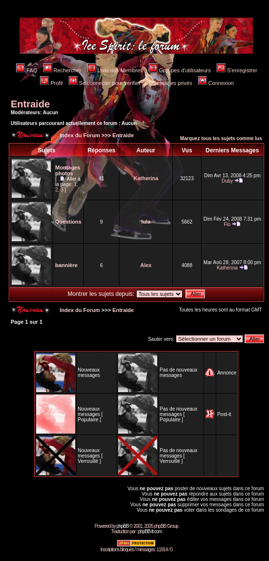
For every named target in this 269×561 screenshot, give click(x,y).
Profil (51, 83)
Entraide (30, 104)
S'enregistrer (237, 70)
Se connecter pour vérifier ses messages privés (130, 83)
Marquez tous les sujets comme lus (221, 138)
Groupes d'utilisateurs (180, 70)
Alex (145, 265)
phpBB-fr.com (150, 531)
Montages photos (67, 170)
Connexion (216, 83)
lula (145, 222)
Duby (227, 181)
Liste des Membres (115, 70)
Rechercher (62, 70)
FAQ (26, 70)
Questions (68, 222)
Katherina (145, 178)
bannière (66, 265)
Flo (227, 224)
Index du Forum (79, 135)
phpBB (122, 526)
